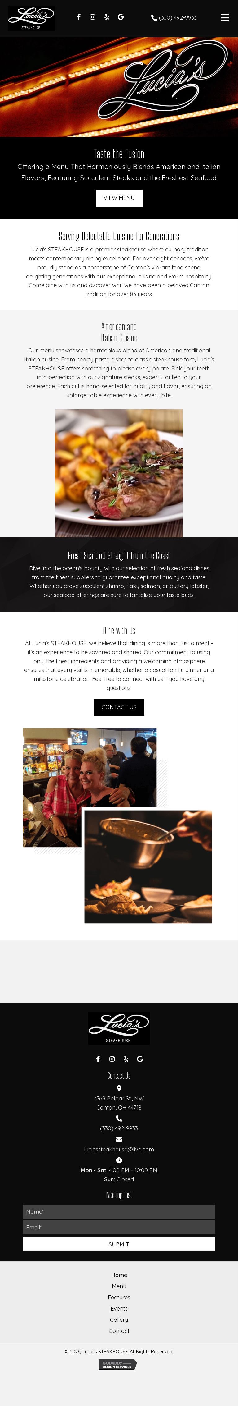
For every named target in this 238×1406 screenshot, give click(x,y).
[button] (78, 16)
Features (119, 1297)
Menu (119, 1286)
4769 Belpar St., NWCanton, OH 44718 (119, 1103)
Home (119, 1275)
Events (119, 1308)
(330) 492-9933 (178, 17)
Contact (119, 1331)
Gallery (119, 1319)
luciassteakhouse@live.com (119, 1149)
